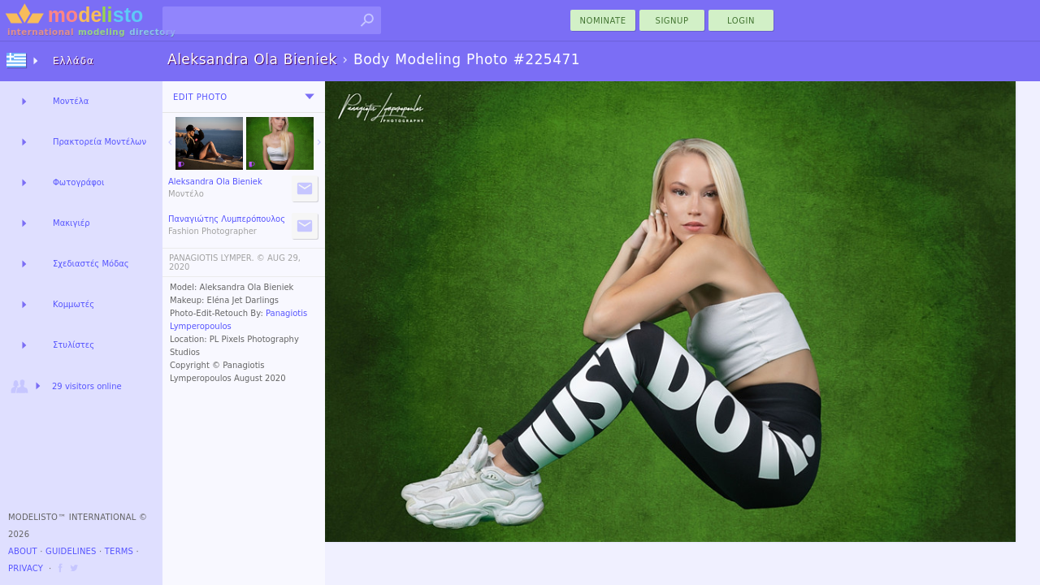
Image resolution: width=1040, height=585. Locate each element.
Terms (119, 551)
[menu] (310, 97)
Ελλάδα (73, 61)
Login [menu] (741, 20)
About (22, 551)
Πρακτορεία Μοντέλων (99, 141)
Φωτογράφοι (78, 182)
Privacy (25, 568)
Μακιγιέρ (71, 223)
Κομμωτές (73, 304)
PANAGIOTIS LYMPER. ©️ (217, 258)
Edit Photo (200, 97)
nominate (603, 20)
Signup (672, 20)
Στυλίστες (73, 344)
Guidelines (71, 551)
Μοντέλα (71, 101)
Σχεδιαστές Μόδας (91, 263)
